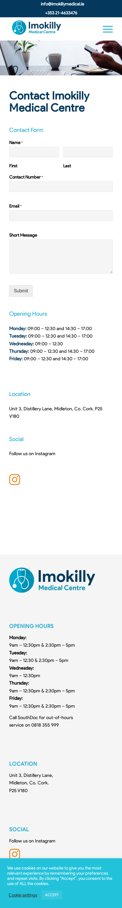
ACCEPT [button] (52, 895)
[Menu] (105, 29)
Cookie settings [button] (23, 895)
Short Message (23, 235)
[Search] (91, 29)
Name (16, 142)
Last (67, 165)
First (13, 165)
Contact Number (26, 177)
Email (15, 206)
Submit (21, 290)
